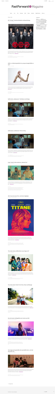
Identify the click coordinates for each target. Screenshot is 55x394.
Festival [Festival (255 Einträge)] (44, 20)
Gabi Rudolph (13, 163)
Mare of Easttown (13, 243)
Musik (11, 13)
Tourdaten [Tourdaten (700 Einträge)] (40, 28)
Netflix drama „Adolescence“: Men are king (17, 130)
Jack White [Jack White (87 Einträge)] (37, 23)
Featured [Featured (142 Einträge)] (42, 20)
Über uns (43, 13)
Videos (11, 277)
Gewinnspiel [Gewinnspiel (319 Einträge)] (44, 21)
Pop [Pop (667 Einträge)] (45, 25)
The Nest (20, 244)
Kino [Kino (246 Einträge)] (40, 23)
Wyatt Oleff (19, 375)
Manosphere (10, 156)
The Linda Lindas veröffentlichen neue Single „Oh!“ (18, 251)
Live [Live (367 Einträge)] (45, 24)
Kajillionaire (9, 342)
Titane (22, 244)
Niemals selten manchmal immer (12, 343)
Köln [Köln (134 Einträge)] (41, 24)
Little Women (12, 342)
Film (17, 13)
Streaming (13, 244)
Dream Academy (13, 92)
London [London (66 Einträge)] (46, 24)
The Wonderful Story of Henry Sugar (19, 189)
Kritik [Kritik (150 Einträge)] (40, 24)
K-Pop (17, 92)
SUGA (14, 57)
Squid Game (10, 244)
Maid (11, 243)
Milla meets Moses (15, 342)
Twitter (45, 1)
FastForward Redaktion (14, 197)
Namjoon (12, 57)
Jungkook (22, 56)
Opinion (16, 156)
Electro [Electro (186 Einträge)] (39, 20)
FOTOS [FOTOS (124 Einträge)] (38, 21)
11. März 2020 (9, 352)
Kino (10, 342)
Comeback (17, 56)
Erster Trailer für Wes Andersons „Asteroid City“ (18, 162)
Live (14, 13)
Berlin (25, 13)
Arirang (14, 56)
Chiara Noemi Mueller (13, 352)
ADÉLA (11, 92)
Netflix (13, 57)
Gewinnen (32, 13)
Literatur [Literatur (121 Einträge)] (43, 24)
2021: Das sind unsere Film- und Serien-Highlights (18, 196)
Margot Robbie (11, 188)
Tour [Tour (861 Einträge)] (37, 28)
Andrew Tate (14, 155)
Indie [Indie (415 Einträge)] (42, 22)
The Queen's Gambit (21, 343)
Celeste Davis (16, 155)
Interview (16, 92)
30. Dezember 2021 (9, 197)
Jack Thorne (22, 155)
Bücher (29, 13)
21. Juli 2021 (9, 252)
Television (20, 156)
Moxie (14, 311)
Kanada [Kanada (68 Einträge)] (39, 23)
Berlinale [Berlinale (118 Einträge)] (45, 19)
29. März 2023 (9, 163)
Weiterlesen (16, 53)
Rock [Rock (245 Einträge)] (37, 27)
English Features (38, 13)
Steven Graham (13, 124)
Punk (17, 311)
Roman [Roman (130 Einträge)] (38, 27)
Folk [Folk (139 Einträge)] (36, 21)
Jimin (19, 56)
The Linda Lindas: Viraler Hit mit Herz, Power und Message (20, 284)
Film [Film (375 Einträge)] (46, 20)
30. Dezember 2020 (9, 319)
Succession (15, 244)
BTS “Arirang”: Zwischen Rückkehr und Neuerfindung (19, 20)
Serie (11, 124)
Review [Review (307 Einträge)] (42, 26)
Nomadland (19, 243)
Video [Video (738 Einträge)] (45, 28)
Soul (16, 343)
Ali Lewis (12, 100)
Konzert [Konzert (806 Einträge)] (42, 23)
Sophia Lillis (13, 375)
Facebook (44, 1)
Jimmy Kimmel (9, 311)
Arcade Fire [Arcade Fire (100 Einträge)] (40, 19)
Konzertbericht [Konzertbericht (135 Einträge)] (38, 24)
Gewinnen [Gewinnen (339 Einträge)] (40, 21)
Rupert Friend (20, 188)
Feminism (18, 155)
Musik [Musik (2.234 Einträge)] (38, 25)
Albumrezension (11, 56)
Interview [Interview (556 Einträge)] (44, 22)
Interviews (21, 13)
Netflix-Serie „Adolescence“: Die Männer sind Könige (19, 99)
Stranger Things (16, 375)
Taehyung (16, 57)
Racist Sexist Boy (20, 311)
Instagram (46, 1)
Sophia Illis (11, 189)
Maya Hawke (14, 188)
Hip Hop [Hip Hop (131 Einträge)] (40, 22)
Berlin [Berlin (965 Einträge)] (42, 19)
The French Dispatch (14, 189)
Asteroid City (14, 187)
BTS (15, 56)
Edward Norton (19, 187)
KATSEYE (19, 92)
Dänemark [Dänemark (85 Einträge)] (37, 20)
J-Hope (18, 56)
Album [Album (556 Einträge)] (37, 19)
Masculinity (13, 156)
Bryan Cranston (16, 187)
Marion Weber (13, 21)
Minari (15, 243)
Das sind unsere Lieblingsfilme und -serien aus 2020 (19, 318)
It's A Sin (8, 243)
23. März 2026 (9, 21)
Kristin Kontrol (12, 311)
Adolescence (11, 155)
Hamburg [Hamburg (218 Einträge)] (37, 22)
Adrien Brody (11, 187)
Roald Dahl (17, 188)
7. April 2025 (9, 100)
